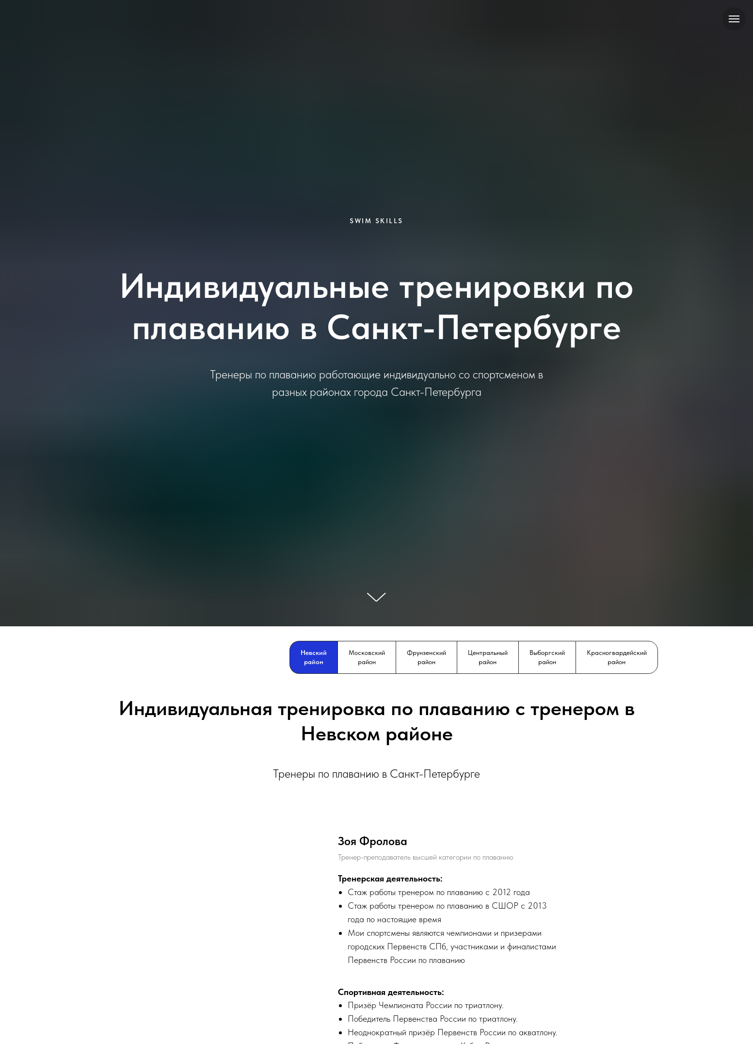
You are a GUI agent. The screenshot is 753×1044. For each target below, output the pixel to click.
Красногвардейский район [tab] (617, 657)
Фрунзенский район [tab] (426, 657)
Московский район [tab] (367, 657)
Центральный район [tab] (488, 657)
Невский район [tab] (314, 657)
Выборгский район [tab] (547, 657)
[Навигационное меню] (734, 19)
